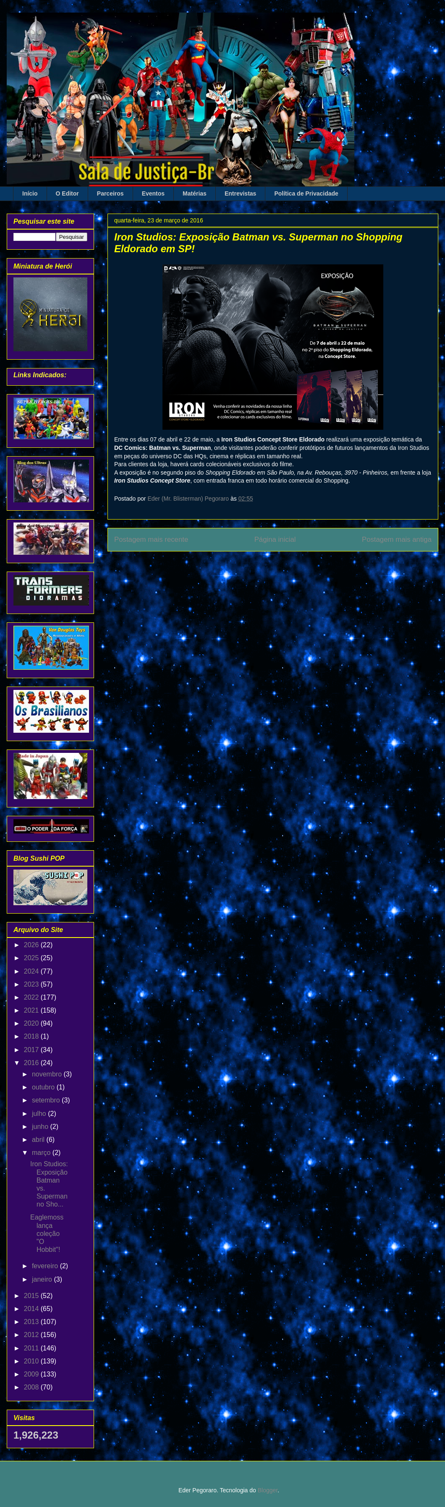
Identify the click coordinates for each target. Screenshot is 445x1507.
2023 (32, 984)
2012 (32, 1334)
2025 (32, 957)
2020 (32, 1023)
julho (40, 1113)
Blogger (267, 1490)
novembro (48, 1074)
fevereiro (46, 1265)
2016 (32, 1062)
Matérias (195, 193)
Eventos (153, 193)
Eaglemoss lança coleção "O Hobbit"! (46, 1233)
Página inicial (275, 539)
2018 (32, 1036)
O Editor (67, 193)
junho (41, 1126)
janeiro (43, 1279)
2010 (32, 1361)
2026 (32, 944)
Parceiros (110, 193)
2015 (32, 1295)
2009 (32, 1374)
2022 (32, 997)
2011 (32, 1348)
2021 (32, 1010)
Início (30, 193)
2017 (32, 1049)
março (42, 1152)
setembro (47, 1100)
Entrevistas (240, 193)
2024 (32, 971)
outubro (44, 1087)
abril (39, 1139)
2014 (32, 1308)
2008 (32, 1387)
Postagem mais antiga (397, 539)
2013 (32, 1321)
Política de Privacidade (306, 193)
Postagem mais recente (151, 539)
